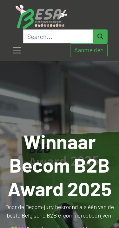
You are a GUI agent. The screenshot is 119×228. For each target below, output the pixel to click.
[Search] (100, 36)
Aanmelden (88, 50)
